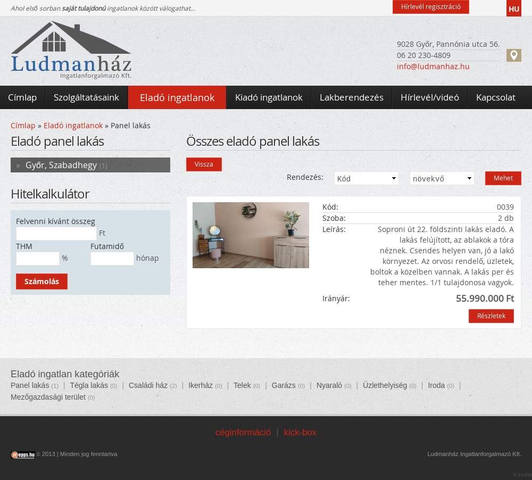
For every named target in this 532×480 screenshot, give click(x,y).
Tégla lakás (89, 385)
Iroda (436, 385)
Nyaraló (329, 385)
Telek (242, 385)
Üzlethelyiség (385, 385)
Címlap (23, 125)
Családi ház (148, 385)
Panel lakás (30, 385)
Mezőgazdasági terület (48, 397)
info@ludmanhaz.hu (433, 66)
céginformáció (243, 432)
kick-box (300, 432)
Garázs (284, 385)
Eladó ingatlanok (73, 125)
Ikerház (200, 385)
